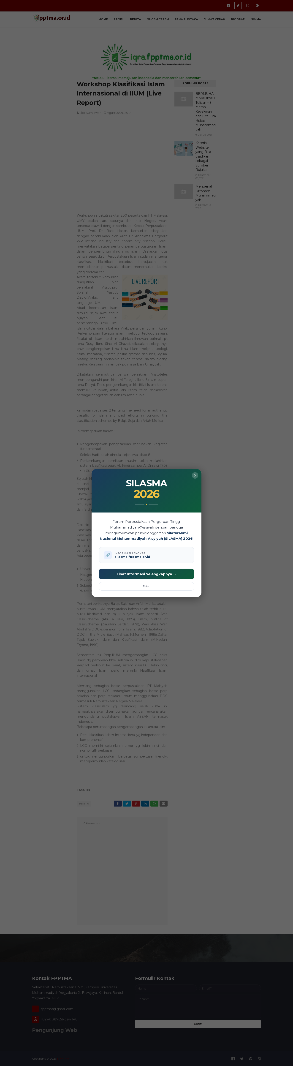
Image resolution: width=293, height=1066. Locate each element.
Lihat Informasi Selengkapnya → (146, 574)
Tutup (146, 586)
